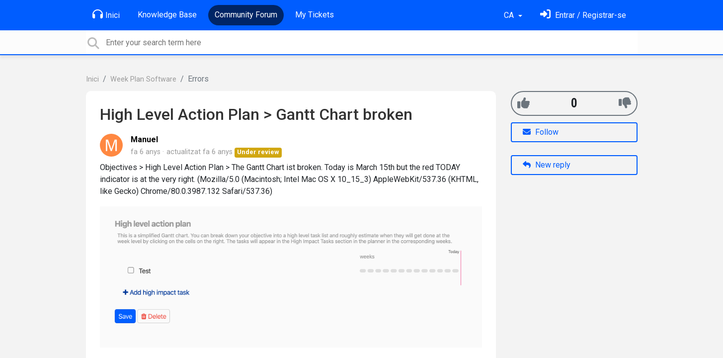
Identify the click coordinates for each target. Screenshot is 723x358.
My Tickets (314, 14)
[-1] (625, 103)
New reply (546, 165)
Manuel (144, 139)
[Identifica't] (583, 15)
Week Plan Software (143, 79)
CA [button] (510, 15)
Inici (106, 14)
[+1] (523, 103)
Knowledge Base (167, 14)
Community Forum (246, 14)
